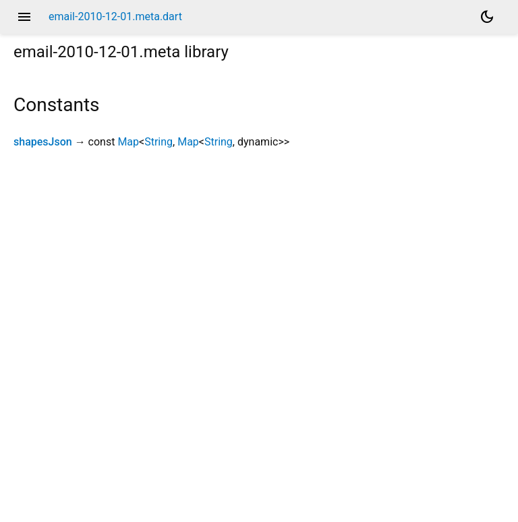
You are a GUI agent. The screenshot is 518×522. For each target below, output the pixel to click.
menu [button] (24, 17)
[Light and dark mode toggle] (487, 17)
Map (128, 141)
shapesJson (42, 141)
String (158, 141)
